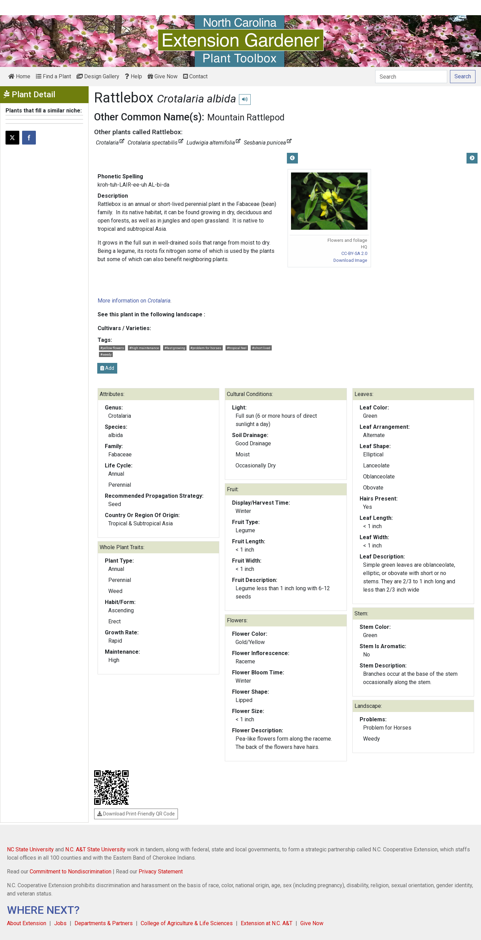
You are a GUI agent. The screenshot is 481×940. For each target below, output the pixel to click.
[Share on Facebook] (29, 138)
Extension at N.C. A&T (266, 923)
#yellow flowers (112, 348)
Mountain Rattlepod (245, 117)
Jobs (60, 923)
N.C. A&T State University (95, 849)
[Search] (411, 76)
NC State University (30, 849)
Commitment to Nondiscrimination (70, 871)
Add (107, 368)
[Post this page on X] (12, 138)
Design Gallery (98, 76)
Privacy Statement (161, 871)
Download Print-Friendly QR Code (136, 814)
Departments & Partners (103, 923)
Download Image (350, 260)
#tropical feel (237, 348)
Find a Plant (53, 76)
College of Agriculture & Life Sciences (187, 923)
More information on (134, 300)
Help (133, 76)
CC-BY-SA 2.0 (354, 253)
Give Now (163, 76)
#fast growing (174, 348)
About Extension (26, 923)
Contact (195, 76)
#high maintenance (144, 348)
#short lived (261, 348)
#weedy (106, 354)
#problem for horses (205, 348)
